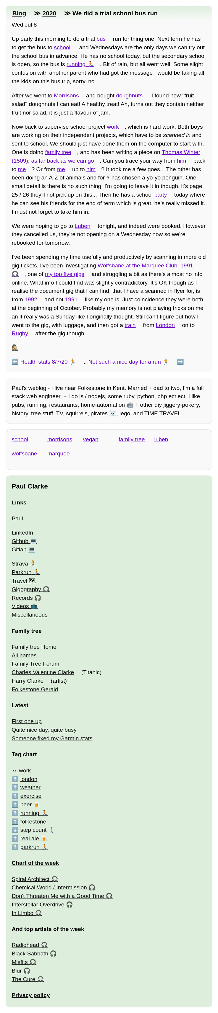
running (76, 64)
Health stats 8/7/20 (44, 362)
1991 (71, 299)
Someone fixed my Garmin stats (52, 738)
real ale (29, 838)
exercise (30, 796)
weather (30, 787)
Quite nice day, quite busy (44, 730)
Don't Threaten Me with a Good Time (58, 896)
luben (161, 439)
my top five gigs (64, 274)
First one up (26, 721)
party (160, 195)
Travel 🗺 (24, 581)
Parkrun (21, 572)
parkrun (30, 847)
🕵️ (15, 347)
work (113, 127)
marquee (58, 453)
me (22, 169)
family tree (58, 152)
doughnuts (129, 95)
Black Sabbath (30, 953)
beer (26, 804)
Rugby (20, 333)
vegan (90, 439)
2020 (49, 13)
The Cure (23, 979)
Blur (17, 971)
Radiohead (25, 945)
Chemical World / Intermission (49, 887)
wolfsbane (24, 453)
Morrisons (66, 95)
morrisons (59, 439)
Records (22, 598)
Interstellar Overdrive (38, 904)
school (62, 47)
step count (33, 830)
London (165, 325)
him (181, 161)
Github (20, 541)
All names (24, 655)
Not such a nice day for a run (124, 362)
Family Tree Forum (35, 664)
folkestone (33, 821)
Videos (20, 606)
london (29, 779)
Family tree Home (34, 647)
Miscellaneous (30, 615)
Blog (19, 13)
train (130, 325)
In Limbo (22, 913)
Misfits (20, 962)
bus (101, 39)
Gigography (26, 589)
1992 (31, 299)
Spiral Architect (30, 879)
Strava (20, 564)
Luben (82, 226)
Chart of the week (35, 863)
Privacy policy (31, 995)
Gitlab (19, 549)
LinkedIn (22, 533)
